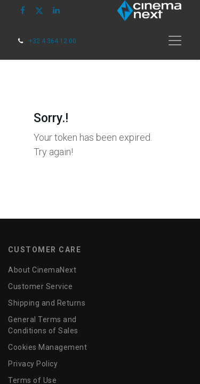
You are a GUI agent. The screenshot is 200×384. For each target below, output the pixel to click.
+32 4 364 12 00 (52, 41)
